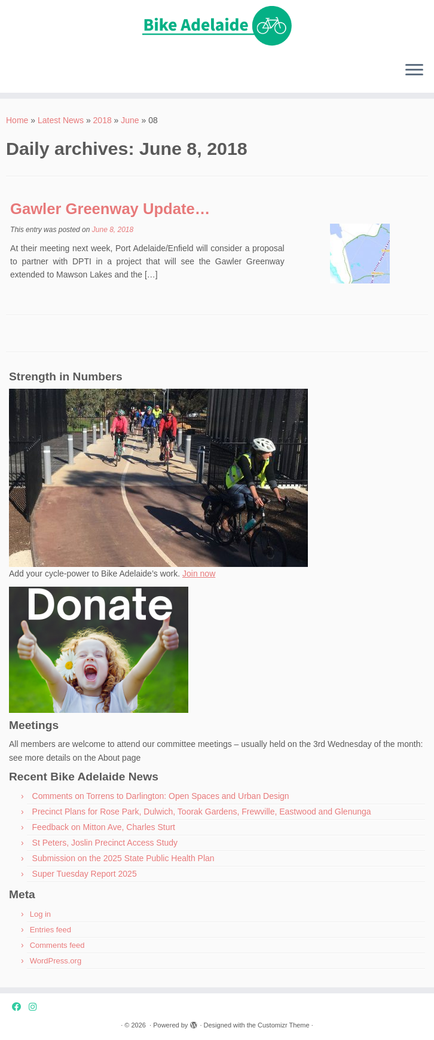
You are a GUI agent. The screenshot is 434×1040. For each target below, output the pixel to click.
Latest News (61, 120)
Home (17, 120)
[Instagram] (36, 1007)
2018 (102, 120)
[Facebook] (20, 1007)
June (130, 120)
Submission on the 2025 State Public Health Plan (123, 858)
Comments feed (57, 945)
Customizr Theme (284, 1025)
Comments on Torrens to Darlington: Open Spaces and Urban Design (160, 796)
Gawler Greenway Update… (110, 208)
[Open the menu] (414, 71)
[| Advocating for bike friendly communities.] (217, 26)
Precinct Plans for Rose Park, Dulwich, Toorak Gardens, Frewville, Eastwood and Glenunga (201, 811)
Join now (198, 573)
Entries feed (50, 929)
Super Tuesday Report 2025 (84, 874)
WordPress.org (55, 960)
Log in (40, 914)
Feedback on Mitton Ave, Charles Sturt (103, 827)
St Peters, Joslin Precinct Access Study (105, 842)
